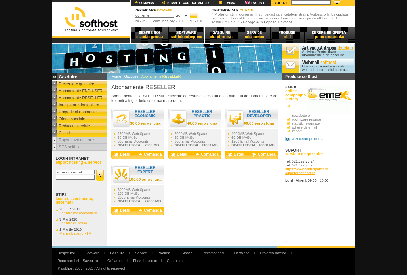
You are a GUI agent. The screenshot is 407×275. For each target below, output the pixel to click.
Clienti (64, 133)
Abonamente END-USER (81, 91)
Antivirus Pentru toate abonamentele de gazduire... (324, 53)
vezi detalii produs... (307, 139)
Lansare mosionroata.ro (78, 213)
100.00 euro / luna (145, 179)
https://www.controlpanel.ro (306, 169)
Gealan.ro (175, 261)
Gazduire (131, 76)
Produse (164, 253)
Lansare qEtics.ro (73, 223)
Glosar (186, 253)
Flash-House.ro (145, 261)
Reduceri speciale (74, 126)
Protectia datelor (273, 253)
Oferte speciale (72, 119)
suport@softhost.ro (300, 173)
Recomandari (213, 253)
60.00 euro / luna (259, 123)
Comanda (153, 154)
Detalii (126, 154)
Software (92, 253)
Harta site (241, 253)
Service (141, 253)
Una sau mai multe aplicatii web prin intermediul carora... (325, 68)
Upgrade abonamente (78, 112)
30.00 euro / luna (145, 123)
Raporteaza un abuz (76, 140)
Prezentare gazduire (76, 84)
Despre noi (66, 253)
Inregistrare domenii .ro (79, 105)
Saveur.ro (90, 261)
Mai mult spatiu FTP (75, 233)
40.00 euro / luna (202, 123)
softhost (91, 19)
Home (116, 76)
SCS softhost (70, 147)
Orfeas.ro (114, 261)
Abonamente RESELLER (81, 98)
